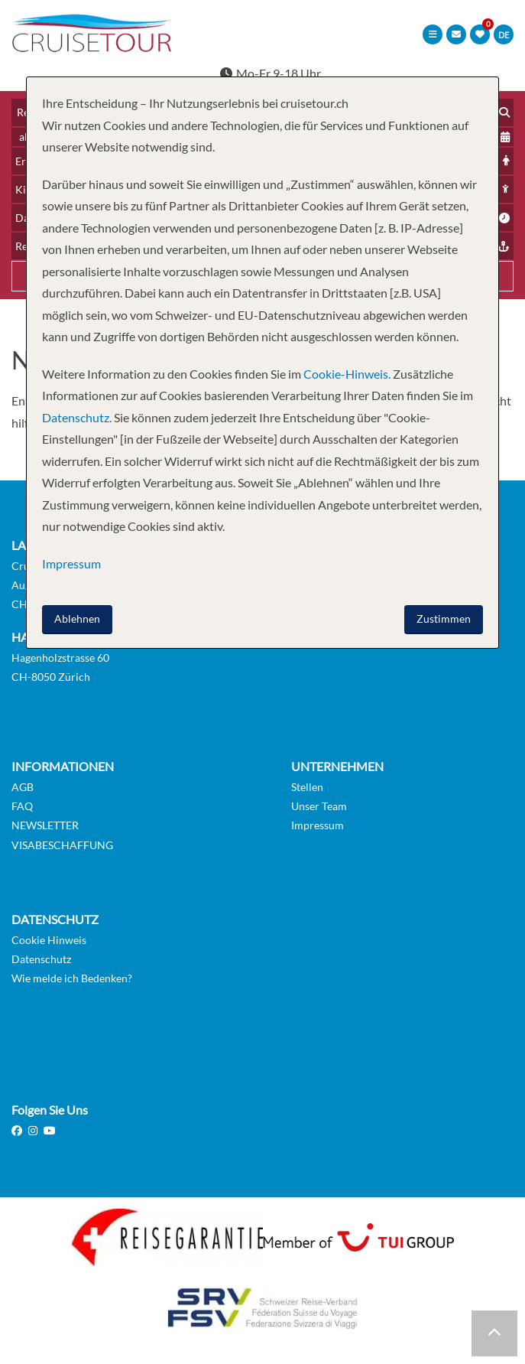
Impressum (317, 825)
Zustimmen (443, 618)
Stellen (307, 786)
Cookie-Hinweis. (346, 373)
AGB (22, 786)
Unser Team (319, 805)
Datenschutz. (77, 417)
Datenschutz (41, 958)
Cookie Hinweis (48, 939)
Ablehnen (77, 618)
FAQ (22, 805)
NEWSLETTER (45, 825)
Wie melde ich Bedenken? (71, 978)
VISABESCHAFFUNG (62, 844)
